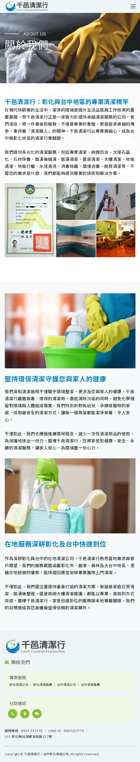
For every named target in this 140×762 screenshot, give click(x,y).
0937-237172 (32, 730)
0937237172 (74, 730)
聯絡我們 (17, 662)
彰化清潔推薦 (42, 685)
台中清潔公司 (66, 685)
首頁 (8, 55)
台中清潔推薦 (90, 685)
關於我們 (28, 55)
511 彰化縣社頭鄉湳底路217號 (28, 736)
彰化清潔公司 (18, 685)
